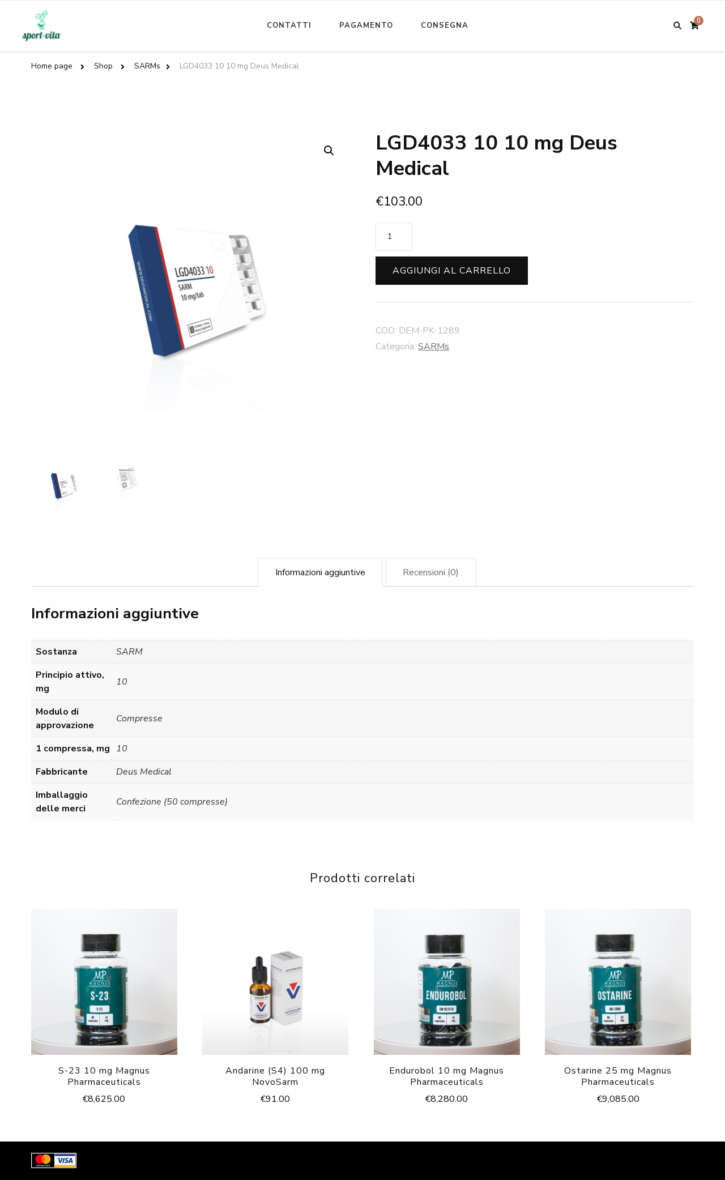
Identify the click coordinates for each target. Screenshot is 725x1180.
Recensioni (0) (431, 572)
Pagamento (366, 25)
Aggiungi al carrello (452, 270)
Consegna (444, 25)
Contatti (289, 25)
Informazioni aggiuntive (320, 572)
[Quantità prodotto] (394, 237)
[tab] (320, 572)
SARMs (433, 346)
